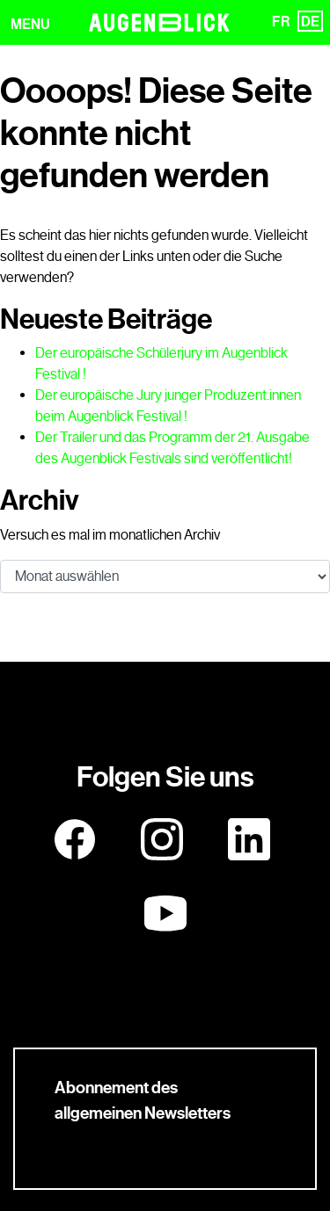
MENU (30, 24)
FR (281, 21)
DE (310, 21)
